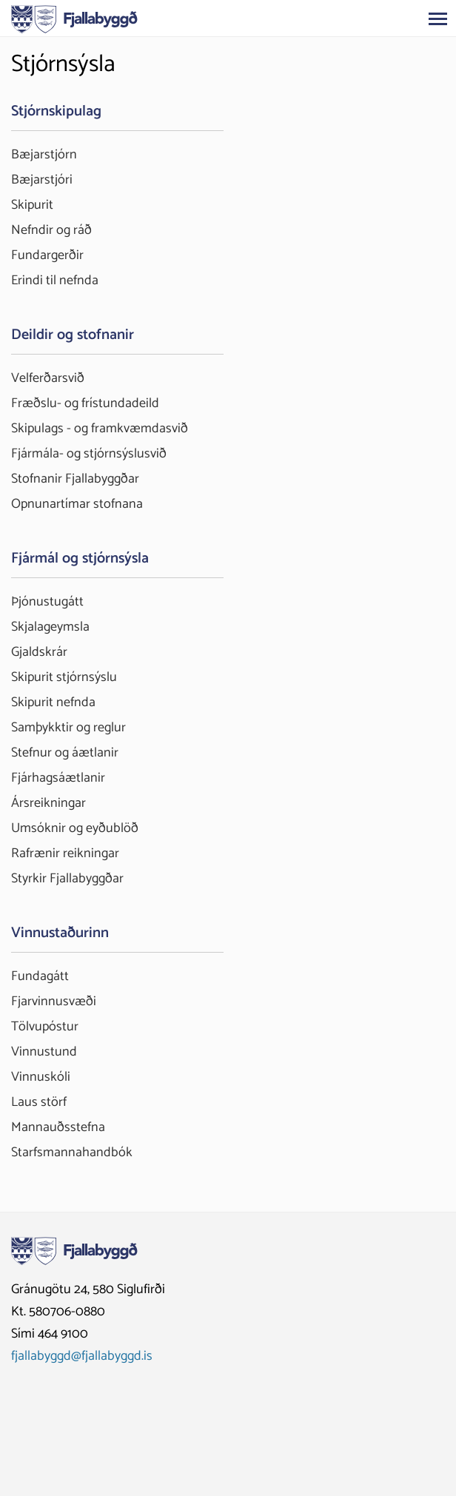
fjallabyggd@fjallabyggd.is (81, 1356)
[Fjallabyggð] (74, 18)
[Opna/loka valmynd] (437, 18)
